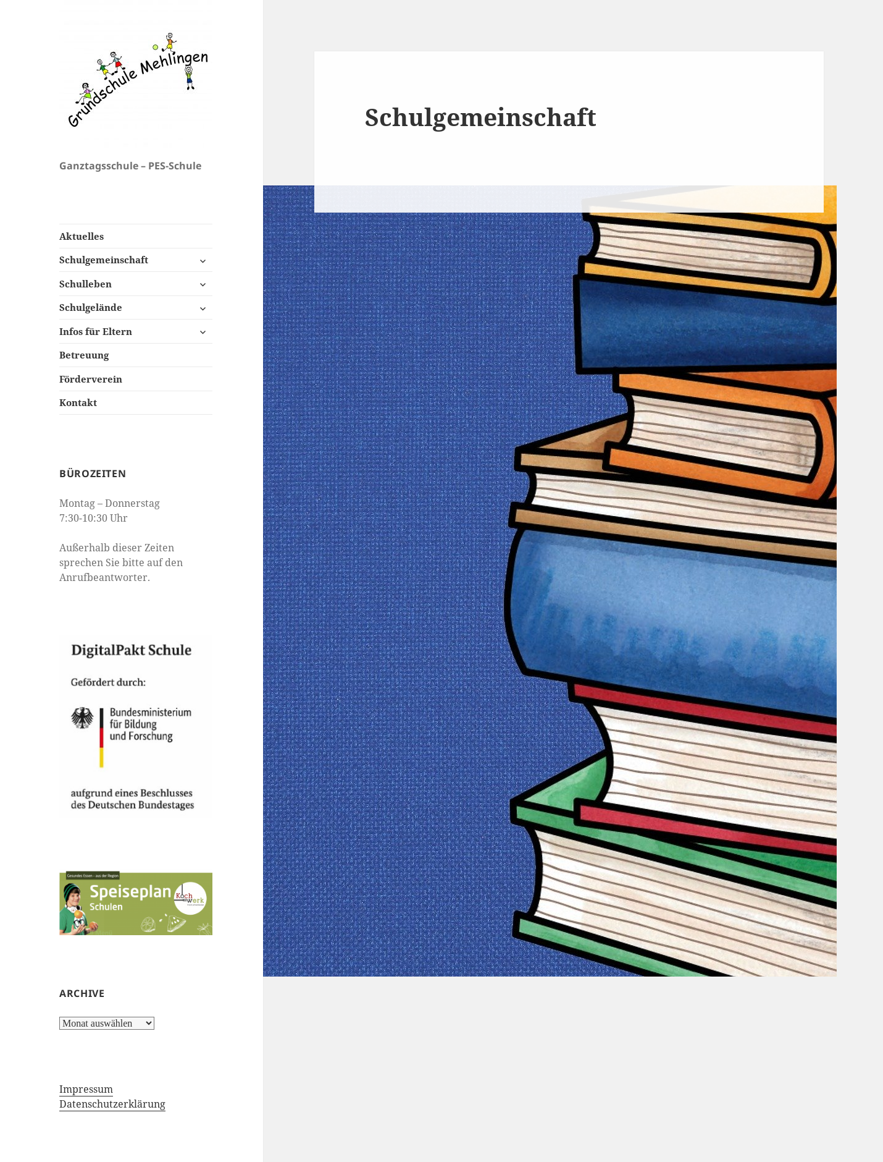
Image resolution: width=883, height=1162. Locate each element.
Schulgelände (90, 307)
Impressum (86, 1089)
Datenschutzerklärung (112, 1104)
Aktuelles (81, 236)
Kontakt (78, 402)
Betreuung (84, 355)
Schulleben (85, 284)
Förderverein (90, 379)
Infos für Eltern (95, 331)
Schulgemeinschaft (103, 259)
